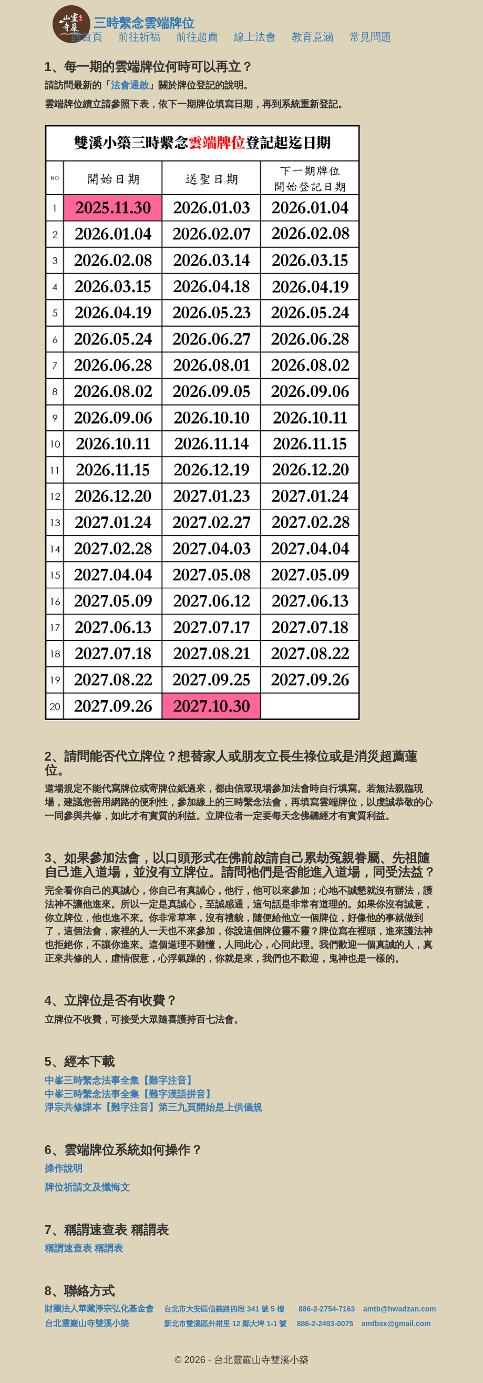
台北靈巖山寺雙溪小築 (99, 1323)
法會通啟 (130, 85)
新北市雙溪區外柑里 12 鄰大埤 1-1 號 (225, 1323)
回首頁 (86, 37)
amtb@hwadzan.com (399, 1309)
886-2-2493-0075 (325, 1323)
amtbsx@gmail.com (396, 1323)
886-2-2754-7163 (327, 1309)
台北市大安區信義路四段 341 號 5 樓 (224, 1309)
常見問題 (371, 37)
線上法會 (255, 37)
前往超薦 (197, 37)
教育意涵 (313, 37)
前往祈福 (139, 37)
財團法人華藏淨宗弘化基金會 (99, 1308)
